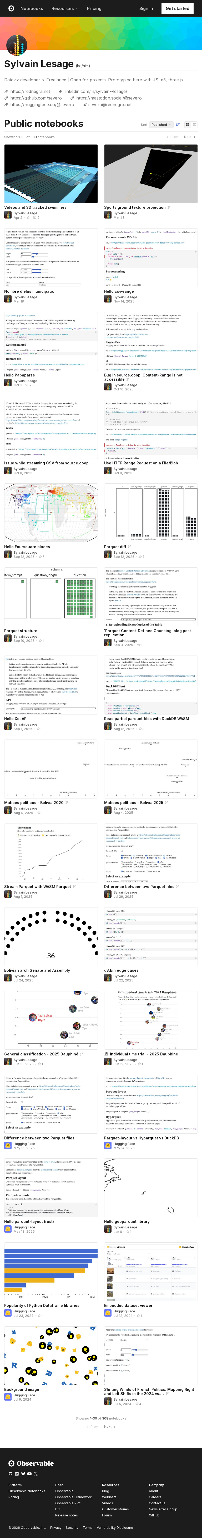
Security (72, 1528)
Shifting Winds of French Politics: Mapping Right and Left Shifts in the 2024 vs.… (149, 1391)
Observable (64, 1491)
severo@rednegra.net (110, 104)
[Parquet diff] (151, 512)
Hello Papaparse (19, 375)
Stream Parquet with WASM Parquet (37, 886)
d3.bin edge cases (121, 970)
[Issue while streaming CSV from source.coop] (51, 429)
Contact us (157, 1503)
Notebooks (32, 8)
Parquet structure (20, 630)
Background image (21, 1389)
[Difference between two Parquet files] (151, 852)
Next (190, 137)
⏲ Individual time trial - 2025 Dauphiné (141, 1054)
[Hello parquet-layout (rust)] (51, 1187)
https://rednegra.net (30, 91)
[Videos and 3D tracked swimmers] (51, 173)
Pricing (94, 8)
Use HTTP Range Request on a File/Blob (141, 463)
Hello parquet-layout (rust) (29, 1221)
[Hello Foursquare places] (51, 512)
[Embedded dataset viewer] (151, 1271)
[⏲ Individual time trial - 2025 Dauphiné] (151, 1020)
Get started (177, 8)
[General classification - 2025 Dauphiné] (51, 1020)
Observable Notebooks (26, 1491)
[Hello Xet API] (51, 685)
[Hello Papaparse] (51, 341)
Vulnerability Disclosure (115, 1528)
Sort (144, 125)
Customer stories (115, 1509)
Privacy (56, 1528)
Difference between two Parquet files (139, 886)
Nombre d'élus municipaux (29, 291)
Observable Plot (67, 1503)
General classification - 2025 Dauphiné (41, 1054)
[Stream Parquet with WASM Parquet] (51, 852)
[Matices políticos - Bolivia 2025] (151, 769)
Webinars (109, 1497)
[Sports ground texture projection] (151, 173)
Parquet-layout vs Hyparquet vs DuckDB (141, 1138)
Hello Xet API (16, 718)
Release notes (66, 1515)
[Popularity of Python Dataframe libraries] (51, 1271)
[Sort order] (177, 124)
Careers (155, 1497)
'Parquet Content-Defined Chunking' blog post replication (147, 632)
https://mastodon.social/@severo (109, 98)
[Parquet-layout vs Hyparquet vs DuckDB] (151, 1104)
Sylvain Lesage (25, 213)
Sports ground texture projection (135, 207)
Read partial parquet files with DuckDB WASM (146, 718)
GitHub (154, 1515)
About (153, 1491)
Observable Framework (73, 1497)
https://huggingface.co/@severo (42, 104)
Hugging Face (24, 1144)
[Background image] (51, 1355)
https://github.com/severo (36, 98)
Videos (107, 1503)
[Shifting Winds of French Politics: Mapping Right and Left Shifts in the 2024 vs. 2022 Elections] (151, 1355)
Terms (88, 1528)
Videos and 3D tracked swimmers (35, 207)
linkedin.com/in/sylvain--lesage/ (95, 91)
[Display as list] (194, 125)
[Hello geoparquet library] (151, 1187)
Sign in (146, 8)
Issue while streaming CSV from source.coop (46, 463)
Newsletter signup (163, 1509)
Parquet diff (115, 546)
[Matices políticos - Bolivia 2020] (51, 769)
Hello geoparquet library (127, 1221)
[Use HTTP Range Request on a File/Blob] (151, 429)
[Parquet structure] (51, 596)
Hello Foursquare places (27, 546)
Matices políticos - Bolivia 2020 (34, 802)
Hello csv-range (119, 291)
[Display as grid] (188, 125)
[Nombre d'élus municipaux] (51, 257)
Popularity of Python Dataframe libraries (41, 1305)
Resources (65, 8)
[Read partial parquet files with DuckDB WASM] (151, 685)
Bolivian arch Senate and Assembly (37, 970)
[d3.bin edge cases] (151, 936)
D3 (57, 1509)
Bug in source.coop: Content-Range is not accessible (143, 377)
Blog (105, 1491)
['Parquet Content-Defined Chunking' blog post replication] (151, 596)
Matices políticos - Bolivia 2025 (133, 802)
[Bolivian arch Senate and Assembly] (51, 936)
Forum (107, 1515)
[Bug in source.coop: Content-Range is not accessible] (151, 341)
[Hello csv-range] (151, 257)
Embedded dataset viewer (128, 1305)
